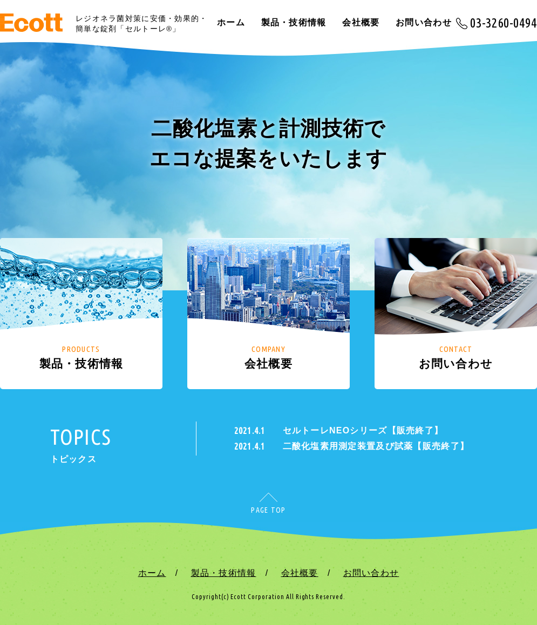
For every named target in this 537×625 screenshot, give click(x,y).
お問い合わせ (424, 22)
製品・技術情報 (294, 22)
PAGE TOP (268, 510)
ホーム (231, 22)
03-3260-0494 (503, 22)
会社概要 (360, 22)
